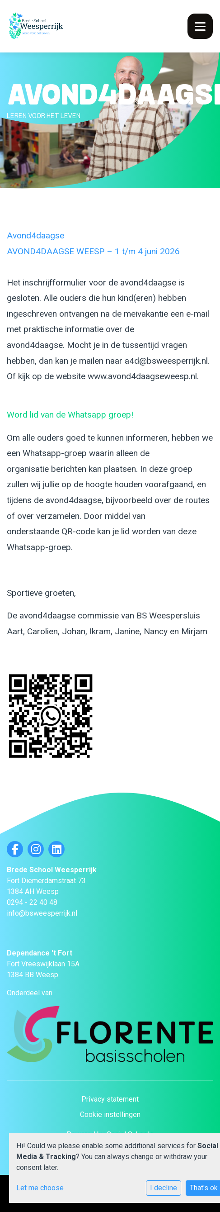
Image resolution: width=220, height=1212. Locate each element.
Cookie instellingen (110, 1114)
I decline (163, 1187)
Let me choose (40, 1187)
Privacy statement (110, 1099)
